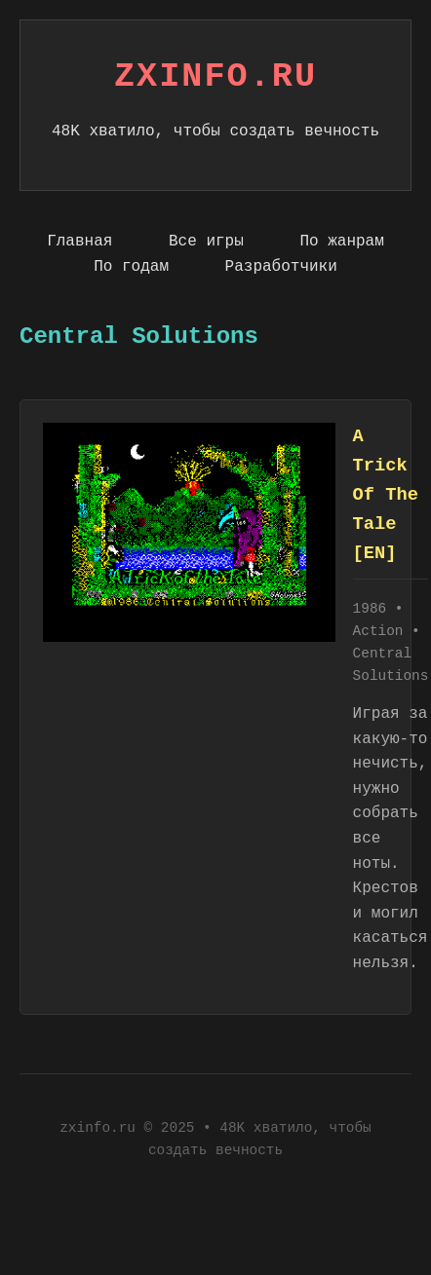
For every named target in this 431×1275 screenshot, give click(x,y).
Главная (79, 241)
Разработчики (281, 267)
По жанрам (341, 241)
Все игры (206, 241)
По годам (131, 267)
